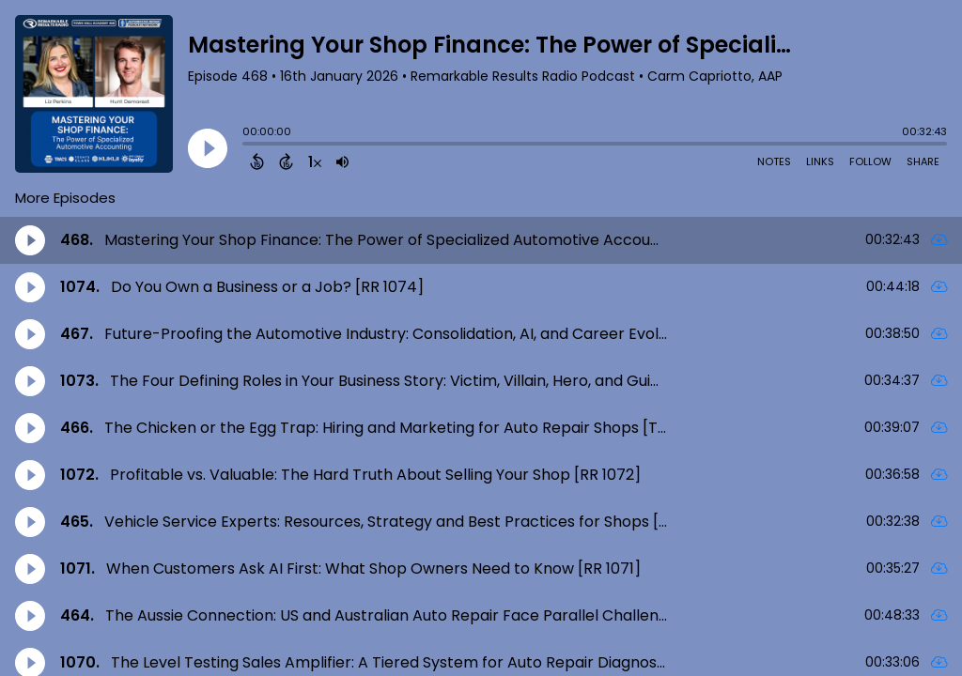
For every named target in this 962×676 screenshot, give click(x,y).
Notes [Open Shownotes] (774, 161)
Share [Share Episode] (923, 161)
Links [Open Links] (820, 161)
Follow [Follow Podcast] (870, 161)
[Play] (207, 148)
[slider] (247, 145)
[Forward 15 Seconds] (286, 161)
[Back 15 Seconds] (257, 161)
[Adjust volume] (342, 161)
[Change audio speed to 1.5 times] (315, 161)
